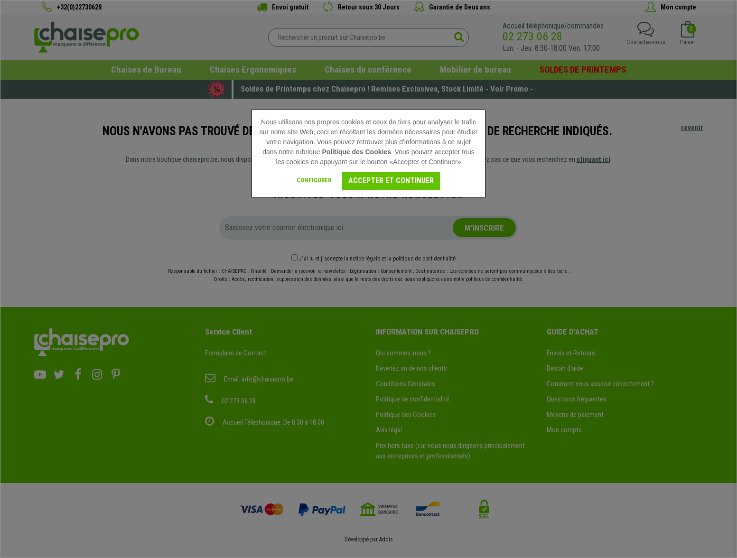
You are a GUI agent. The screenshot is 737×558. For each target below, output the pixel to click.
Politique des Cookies (356, 152)
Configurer (314, 180)
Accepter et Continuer (391, 180)
